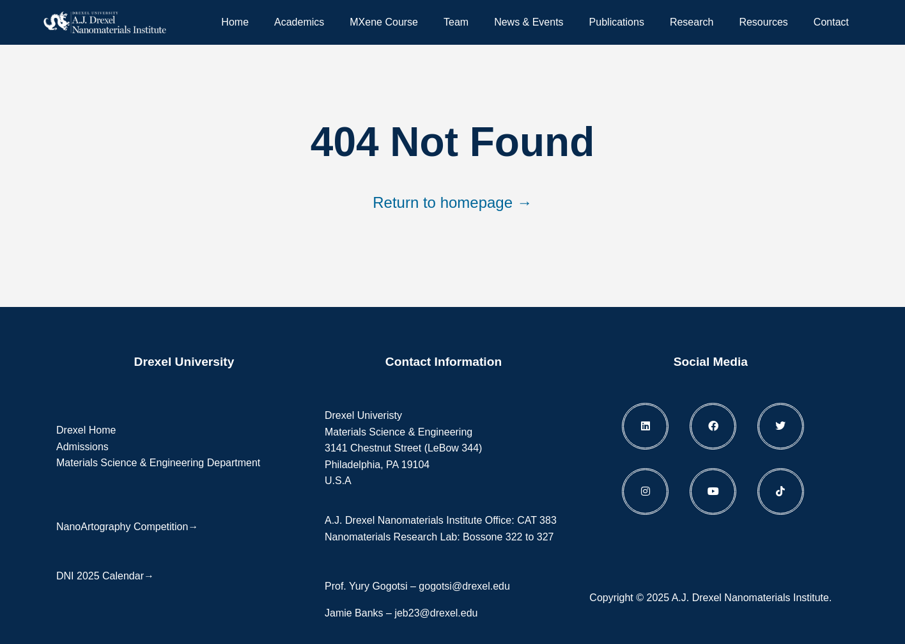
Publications (616, 22)
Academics (299, 22)
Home (235, 22)
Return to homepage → (452, 202)
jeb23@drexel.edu (435, 613)
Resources (763, 22)
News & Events (528, 22)
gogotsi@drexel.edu (464, 586)
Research (691, 22)
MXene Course (384, 22)
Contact (831, 22)
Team (456, 22)
